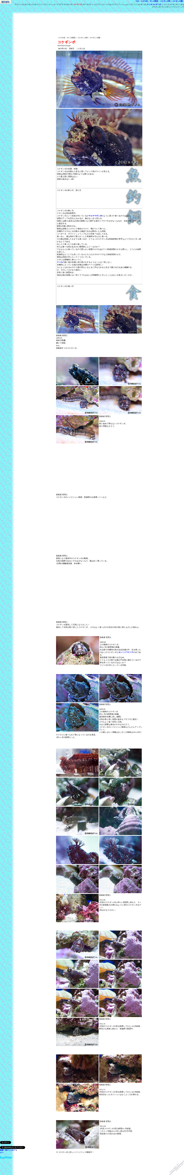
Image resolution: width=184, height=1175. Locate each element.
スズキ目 (144, 1)
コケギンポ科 (165, 1)
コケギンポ (77, 4)
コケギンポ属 (177, 1)
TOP (137, 1)
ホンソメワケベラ (125, 652)
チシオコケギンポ (154, 4)
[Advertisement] (99, 15)
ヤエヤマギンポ (95, 216)
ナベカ (60, 262)
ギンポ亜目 (154, 1)
